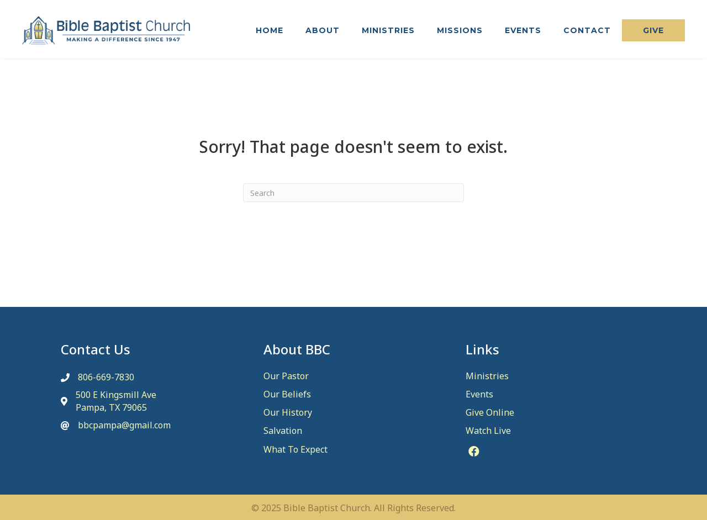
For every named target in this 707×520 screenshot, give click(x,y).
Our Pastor (286, 376)
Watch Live (488, 431)
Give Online (490, 412)
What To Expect (295, 449)
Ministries (487, 376)
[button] (653, 30)
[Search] (353, 192)
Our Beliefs (287, 394)
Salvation (282, 431)
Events (479, 394)
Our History (287, 412)
